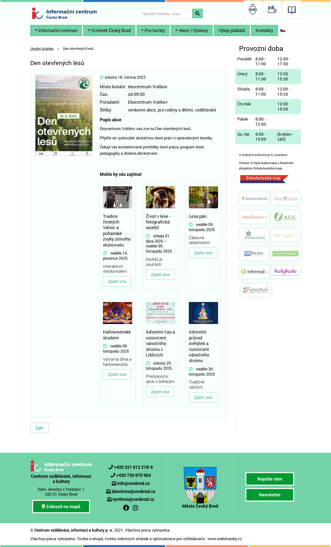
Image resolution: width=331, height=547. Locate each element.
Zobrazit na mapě (61, 506)
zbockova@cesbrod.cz (133, 491)
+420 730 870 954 (133, 475)
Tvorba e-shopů (90, 538)
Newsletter (270, 495)
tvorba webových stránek (127, 538)
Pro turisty (155, 30)
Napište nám (269, 479)
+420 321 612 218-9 (133, 467)
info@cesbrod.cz (133, 483)
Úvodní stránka (41, 48)
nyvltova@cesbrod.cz (133, 499)
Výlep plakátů (232, 30)
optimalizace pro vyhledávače (179, 538)
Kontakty (264, 30)
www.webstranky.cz (225, 538)
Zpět (39, 427)
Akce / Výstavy (193, 30)
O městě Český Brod (111, 30)
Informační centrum (57, 30)
